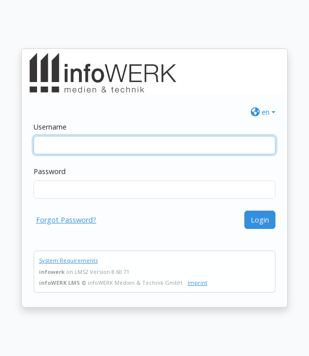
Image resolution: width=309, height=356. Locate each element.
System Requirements (68, 260)
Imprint (197, 282)
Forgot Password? (66, 219)
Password (50, 171)
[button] (263, 112)
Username (50, 127)
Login (260, 219)
